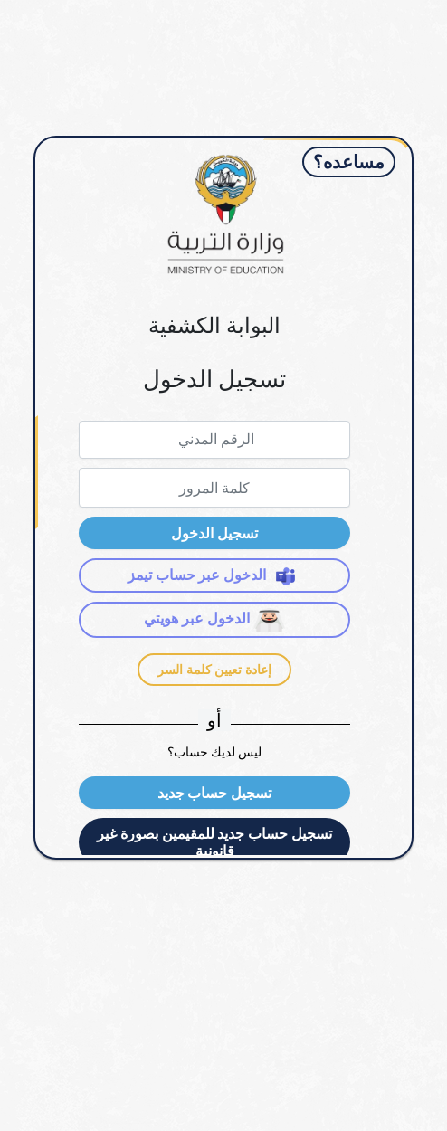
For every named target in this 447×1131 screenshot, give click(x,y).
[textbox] (214, 440)
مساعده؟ (349, 162)
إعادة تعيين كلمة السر (214, 669)
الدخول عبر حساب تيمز (215, 575)
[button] (214, 533)
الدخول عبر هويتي (214, 620)
